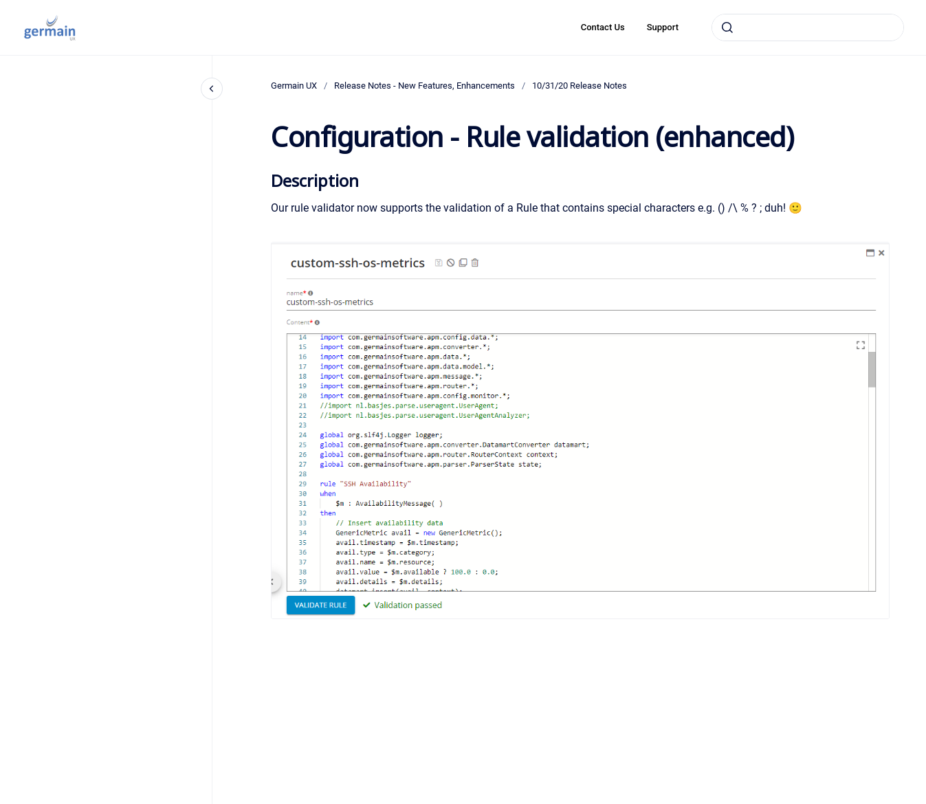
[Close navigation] (212, 89)
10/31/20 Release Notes (579, 85)
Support (663, 27)
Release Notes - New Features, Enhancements (424, 85)
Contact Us (603, 27)
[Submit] (727, 27)
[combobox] (807, 27)
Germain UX (294, 85)
